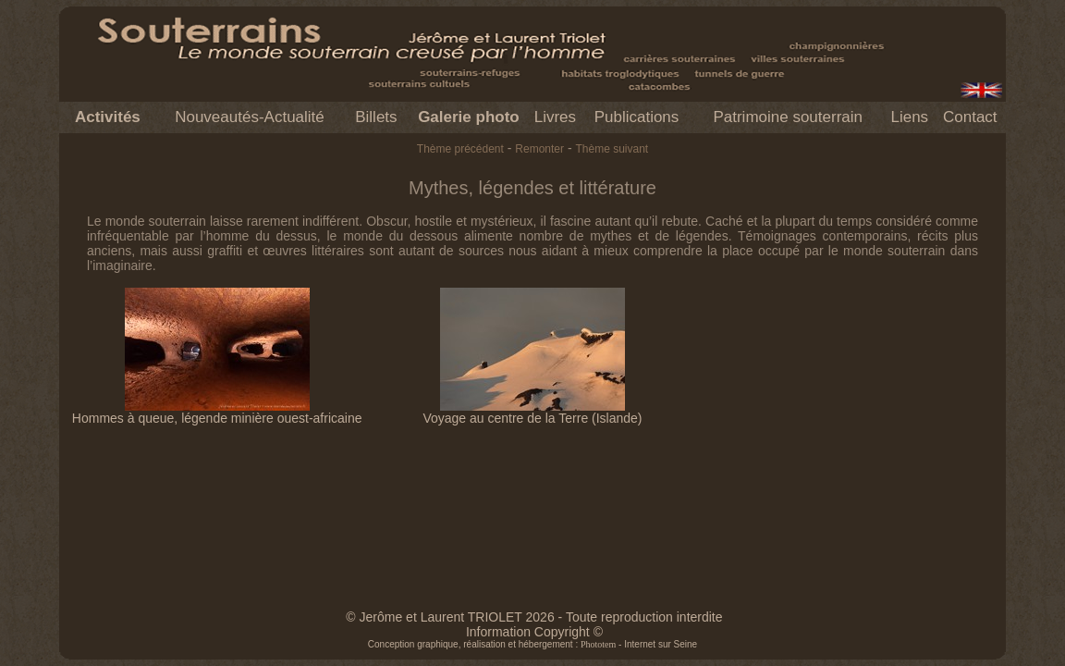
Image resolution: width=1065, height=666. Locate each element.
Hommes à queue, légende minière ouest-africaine (217, 412)
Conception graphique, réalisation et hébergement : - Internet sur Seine (532, 644)
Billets (376, 117)
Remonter (539, 148)
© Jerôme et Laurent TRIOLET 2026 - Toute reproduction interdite (534, 617)
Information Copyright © (534, 631)
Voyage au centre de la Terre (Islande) (532, 412)
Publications (636, 117)
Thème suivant (611, 148)
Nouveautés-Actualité (249, 117)
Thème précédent (460, 148)
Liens (909, 117)
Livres (555, 117)
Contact (970, 117)
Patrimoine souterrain (788, 117)
